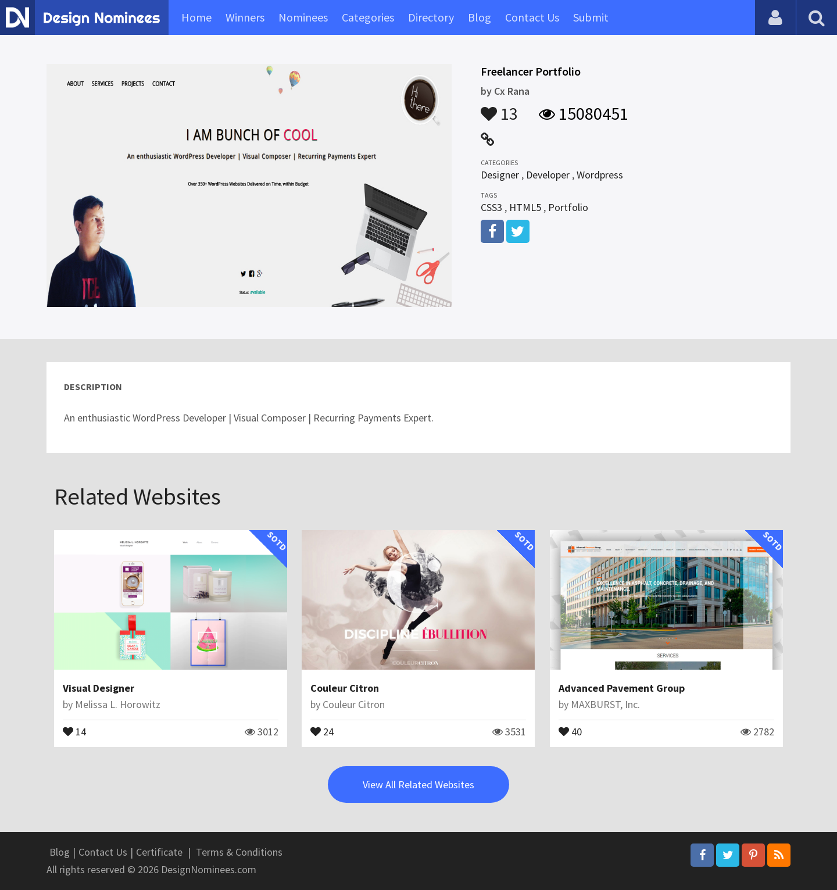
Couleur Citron (344, 688)
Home (196, 17)
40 (570, 731)
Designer (500, 174)
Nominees (303, 17)
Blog (479, 17)
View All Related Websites (418, 784)
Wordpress (600, 174)
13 (499, 108)
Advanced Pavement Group (622, 688)
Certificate (159, 852)
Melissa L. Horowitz (117, 704)
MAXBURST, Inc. (605, 704)
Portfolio (568, 207)
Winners (245, 17)
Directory (431, 17)
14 (74, 731)
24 (322, 731)
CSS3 (491, 207)
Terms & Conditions (239, 852)
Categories (368, 17)
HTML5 (525, 207)
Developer (548, 174)
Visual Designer (98, 688)
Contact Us (532, 17)
